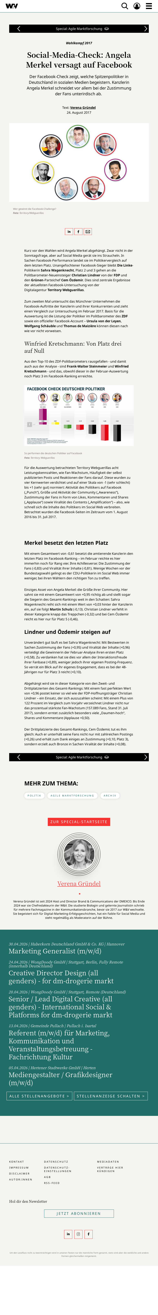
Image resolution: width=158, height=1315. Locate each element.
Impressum (19, 1167)
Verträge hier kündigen (110, 1169)
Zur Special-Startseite (79, 821)
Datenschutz (56, 1161)
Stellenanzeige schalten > (111, 1096)
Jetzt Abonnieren (79, 1213)
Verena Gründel (83, 107)
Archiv (110, 795)
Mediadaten (108, 1161)
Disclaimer (19, 1173)
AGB (47, 1177)
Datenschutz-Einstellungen (58, 1169)
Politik (34, 795)
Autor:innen (20, 1179)
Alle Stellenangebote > (39, 1096)
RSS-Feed (52, 1183)
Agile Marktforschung (72, 795)
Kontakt (16, 1161)
